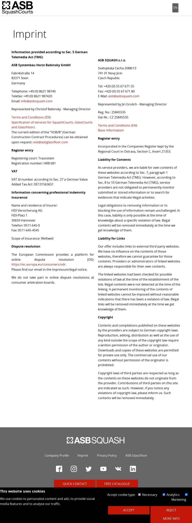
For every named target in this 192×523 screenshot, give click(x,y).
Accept (128, 510)
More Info (171, 518)
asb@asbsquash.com (123, 96)
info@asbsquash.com (36, 101)
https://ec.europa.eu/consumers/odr (38, 264)
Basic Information (111, 130)
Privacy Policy (107, 455)
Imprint (83, 455)
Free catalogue (117, 484)
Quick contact (75, 484)
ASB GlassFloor (136, 455)
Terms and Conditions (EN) (31, 117)
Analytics (171, 495)
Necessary (147, 495)
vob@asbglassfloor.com (50, 142)
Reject (171, 510)
